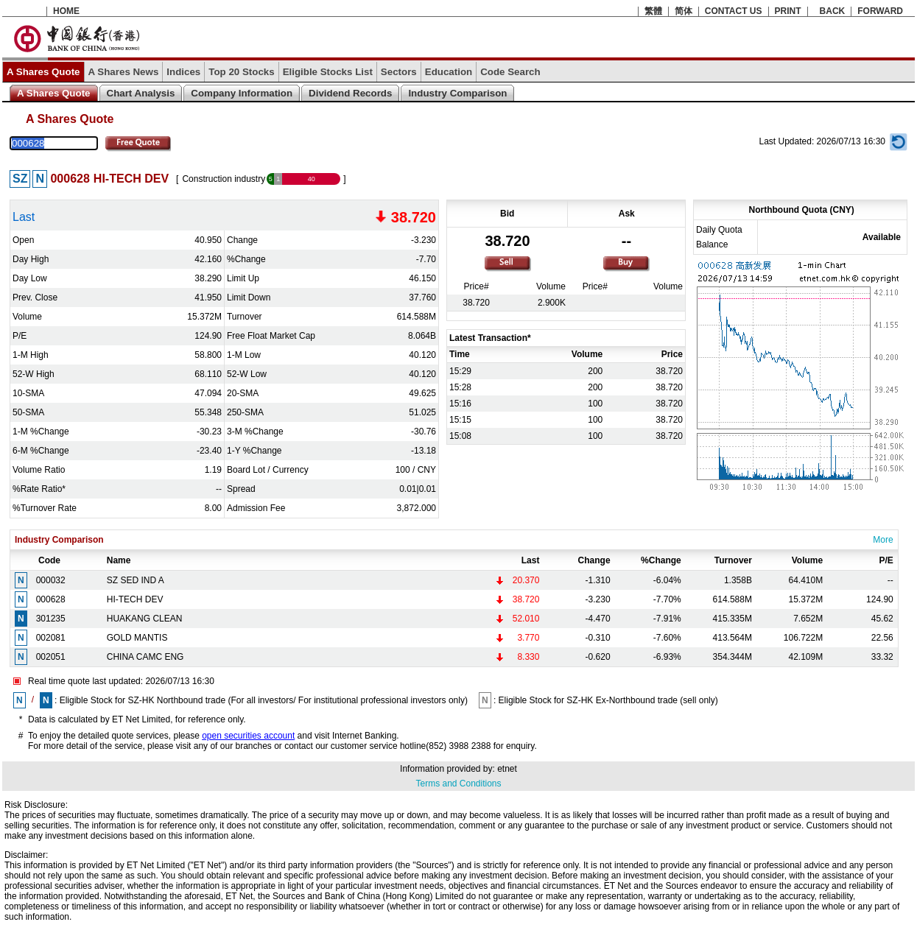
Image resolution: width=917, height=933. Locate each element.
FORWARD (880, 11)
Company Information (241, 93)
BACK (833, 11)
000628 (51, 599)
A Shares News (123, 71)
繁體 (653, 11)
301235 (51, 618)
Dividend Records (350, 93)
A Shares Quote (43, 71)
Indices (183, 71)
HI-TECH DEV (135, 599)
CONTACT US (733, 11)
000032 (51, 580)
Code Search (510, 71)
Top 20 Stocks (241, 71)
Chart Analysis (141, 93)
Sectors (399, 71)
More (883, 540)
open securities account (248, 735)
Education (448, 71)
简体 (683, 11)
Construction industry (223, 179)
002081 (51, 638)
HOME (66, 11)
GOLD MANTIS (137, 638)
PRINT (788, 11)
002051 (51, 657)
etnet (507, 769)
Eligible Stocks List (328, 71)
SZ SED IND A (135, 580)
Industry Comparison (457, 93)
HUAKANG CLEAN (145, 618)
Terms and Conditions (458, 783)
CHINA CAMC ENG (145, 657)
